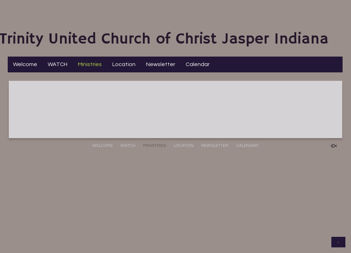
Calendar (198, 64)
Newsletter (160, 64)
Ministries (90, 64)
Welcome (25, 64)
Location (123, 64)
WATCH (57, 64)
